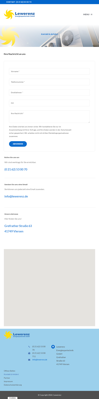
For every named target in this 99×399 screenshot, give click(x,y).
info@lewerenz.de (39, 359)
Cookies (12, 398)
